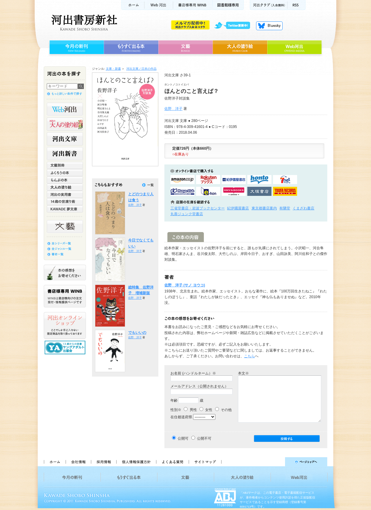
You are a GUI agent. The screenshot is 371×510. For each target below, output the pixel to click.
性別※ (175, 410)
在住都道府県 (181, 417)
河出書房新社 (83, 22)
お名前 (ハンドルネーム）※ (193, 373)
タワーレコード (285, 191)
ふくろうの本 (65, 172)
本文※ (243, 373)
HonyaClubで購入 (182, 191)
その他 (223, 410)
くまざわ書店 (303, 208)
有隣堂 (284, 208)
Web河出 (158, 5)
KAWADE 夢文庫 (65, 208)
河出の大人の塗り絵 (65, 124)
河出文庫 (65, 138)
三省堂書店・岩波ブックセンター (197, 208)
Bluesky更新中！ (269, 25)
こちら (249, 356)
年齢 (174, 400)
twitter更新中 (234, 25)
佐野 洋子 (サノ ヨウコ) (184, 285)
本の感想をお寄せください (65, 272)
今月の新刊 (76, 47)
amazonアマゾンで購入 (182, 179)
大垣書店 (259, 191)
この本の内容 (185, 237)
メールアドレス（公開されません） (199, 386)
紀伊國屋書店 (238, 208)
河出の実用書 (65, 194)
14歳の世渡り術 (65, 201)
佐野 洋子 (173, 109)
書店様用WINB (193, 5)
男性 (190, 410)
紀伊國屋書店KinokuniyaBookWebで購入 (234, 179)
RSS (296, 5)
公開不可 (204, 438)
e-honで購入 (208, 191)
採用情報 (103, 461)
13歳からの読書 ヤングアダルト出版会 (66, 347)
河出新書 (65, 153)
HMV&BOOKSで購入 (234, 191)
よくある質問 (172, 461)
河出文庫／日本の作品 (141, 68)
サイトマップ (205, 461)
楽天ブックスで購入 (208, 179)
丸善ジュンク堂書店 (186, 214)
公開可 (183, 438)
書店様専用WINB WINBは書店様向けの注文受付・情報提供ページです (65, 296)
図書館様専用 (228, 5)
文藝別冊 (65, 165)
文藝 (185, 47)
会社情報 (78, 461)
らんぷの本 (65, 179)
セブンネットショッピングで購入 (285, 179)
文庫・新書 (113, 68)
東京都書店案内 (264, 208)
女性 (205, 410)
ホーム (132, 5)
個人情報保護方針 (136, 461)
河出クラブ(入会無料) (268, 5)
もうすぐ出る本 (131, 47)
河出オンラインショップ (65, 325)
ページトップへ (277, 461)
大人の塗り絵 (240, 47)
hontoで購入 (259, 179)
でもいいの (137, 332)
